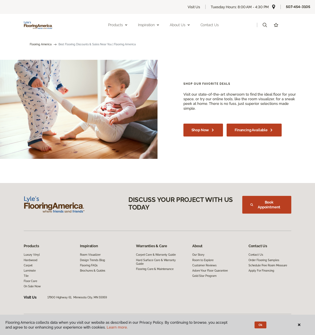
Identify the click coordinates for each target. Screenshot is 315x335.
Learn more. (117, 327)
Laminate (30, 270)
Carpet (28, 265)
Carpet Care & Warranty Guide (156, 254)
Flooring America (41, 44)
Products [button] (118, 25)
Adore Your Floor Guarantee (210, 270)
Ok (260, 325)
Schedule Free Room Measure (268, 265)
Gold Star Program (204, 275)
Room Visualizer (90, 254)
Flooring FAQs (89, 265)
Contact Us (209, 25)
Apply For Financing (261, 270)
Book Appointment (265, 204)
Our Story (198, 254)
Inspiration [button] (149, 25)
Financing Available (254, 130)
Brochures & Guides (92, 270)
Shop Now (203, 130)
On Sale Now (32, 286)
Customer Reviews (204, 265)
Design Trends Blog (92, 260)
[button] (265, 25)
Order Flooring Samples (264, 260)
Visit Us (194, 7)
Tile (26, 275)
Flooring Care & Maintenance (154, 269)
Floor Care (30, 281)
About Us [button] (180, 25)
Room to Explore (203, 260)
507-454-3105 (298, 7)
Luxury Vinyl (32, 254)
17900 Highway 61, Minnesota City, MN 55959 (77, 297)
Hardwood (30, 260)
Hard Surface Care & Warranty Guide (156, 261)
